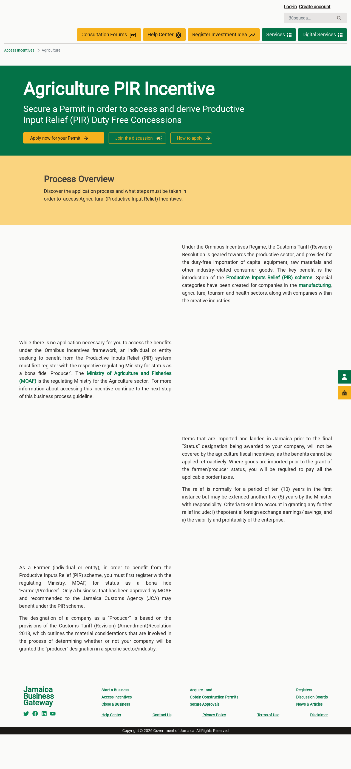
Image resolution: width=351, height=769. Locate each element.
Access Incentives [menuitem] (116, 731)
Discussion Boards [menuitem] (312, 731)
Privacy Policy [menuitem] (214, 749)
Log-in (291, 7)
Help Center (164, 47)
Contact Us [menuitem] (161, 749)
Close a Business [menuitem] (115, 739)
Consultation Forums (109, 47)
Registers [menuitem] (304, 724)
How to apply (191, 150)
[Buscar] (309, 18)
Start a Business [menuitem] (115, 724)
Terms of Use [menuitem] (268, 749)
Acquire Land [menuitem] (201, 724)
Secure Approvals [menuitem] (204, 739)
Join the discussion (133, 150)
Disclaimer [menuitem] (319, 749)
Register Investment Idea (223, 47)
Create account (319, 7)
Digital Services (322, 47)
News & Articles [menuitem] (309, 739)
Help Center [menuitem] (111, 749)
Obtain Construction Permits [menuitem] (214, 731)
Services (278, 47)
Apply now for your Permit (60, 150)
